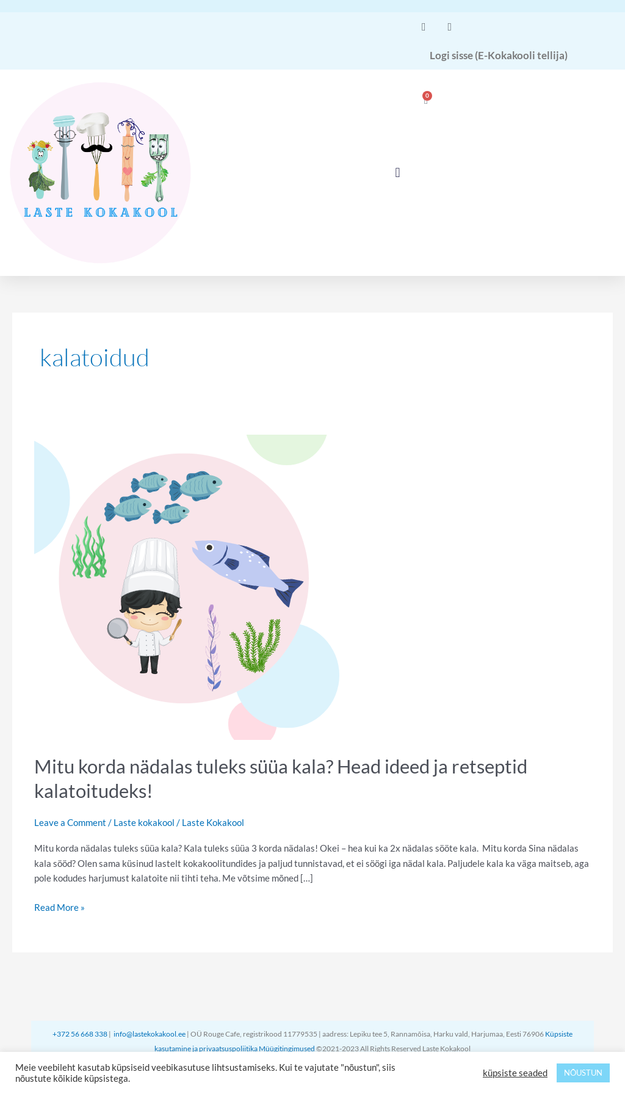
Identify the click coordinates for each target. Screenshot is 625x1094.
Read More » (59, 906)
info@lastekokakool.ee (150, 1033)
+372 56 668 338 (80, 1033)
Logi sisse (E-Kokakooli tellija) (499, 55)
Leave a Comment (70, 822)
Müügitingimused (287, 1048)
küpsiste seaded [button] (515, 1073)
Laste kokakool (144, 822)
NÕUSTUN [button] (583, 1073)
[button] (397, 173)
